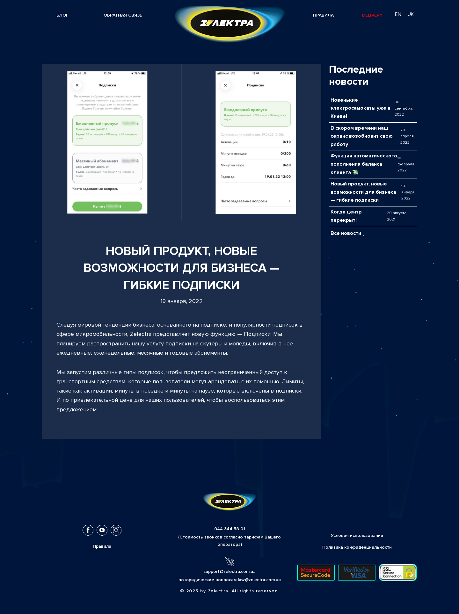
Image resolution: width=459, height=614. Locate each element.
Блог (62, 15)
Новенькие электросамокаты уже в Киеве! (360, 108)
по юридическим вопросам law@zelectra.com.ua (229, 579)
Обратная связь (123, 15)
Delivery (372, 15)
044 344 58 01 (229, 528)
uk (411, 14)
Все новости (346, 233)
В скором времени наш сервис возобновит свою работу (362, 136)
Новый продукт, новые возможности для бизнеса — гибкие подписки (363, 192)
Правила (323, 15)
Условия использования (357, 535)
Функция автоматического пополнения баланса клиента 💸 (364, 164)
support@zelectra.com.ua (229, 571)
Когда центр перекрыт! (346, 216)
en (398, 14)
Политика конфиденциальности (357, 547)
